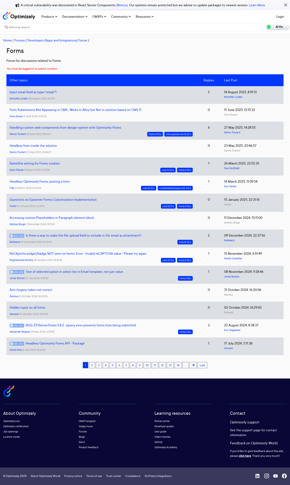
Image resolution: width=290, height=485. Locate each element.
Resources (145, 16)
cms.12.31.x (168, 206)
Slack (82, 442)
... (185, 365)
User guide (160, 431)
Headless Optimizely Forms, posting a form (40, 181)
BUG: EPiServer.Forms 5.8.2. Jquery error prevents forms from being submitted (81, 325)
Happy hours (86, 426)
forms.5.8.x (185, 278)
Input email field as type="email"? (33, 92)
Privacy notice (73, 476)
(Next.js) (122, 5)
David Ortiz (16, 350)
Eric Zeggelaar (232, 330)
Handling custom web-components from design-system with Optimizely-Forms (65, 127)
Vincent (228, 348)
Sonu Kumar (16, 116)
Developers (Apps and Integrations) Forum (57, 40)
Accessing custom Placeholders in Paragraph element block (52, 217)
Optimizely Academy (165, 447)
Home (7, 40)
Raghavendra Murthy (21, 260)
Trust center (113, 476)
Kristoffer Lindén (19, 98)
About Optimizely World (45, 476)
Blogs (82, 436)
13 (170, 365)
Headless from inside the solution (33, 145)
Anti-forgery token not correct (31, 289)
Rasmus (14, 296)
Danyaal (14, 314)
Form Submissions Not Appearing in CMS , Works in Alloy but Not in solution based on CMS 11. (76, 110)
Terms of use (94, 476)
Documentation (75, 16)
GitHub (158, 442)
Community (121, 16)
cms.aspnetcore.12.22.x (178, 134)
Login (280, 16)
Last (202, 365)
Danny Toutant (18, 134)
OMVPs (99, 16)
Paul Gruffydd (231, 168)
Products (49, 16)
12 (162, 365)
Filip (12, 188)
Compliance (132, 476)
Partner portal (162, 421)
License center (11, 436)
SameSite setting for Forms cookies (35, 163)
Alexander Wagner (20, 331)
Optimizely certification (16, 426)
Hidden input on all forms (27, 307)
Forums (19, 40)
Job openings (10, 431)
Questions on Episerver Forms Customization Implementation (53, 199)
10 (147, 365)
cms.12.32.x (168, 170)
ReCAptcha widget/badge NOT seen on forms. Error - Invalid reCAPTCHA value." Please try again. (78, 253)
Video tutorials (162, 436)
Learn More (257, 5)
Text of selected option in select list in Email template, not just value (74, 271)
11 (155, 365)
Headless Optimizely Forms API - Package (55, 343)
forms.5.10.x (155, 134)
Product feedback (88, 447)
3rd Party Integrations (158, 476)
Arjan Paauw (17, 170)
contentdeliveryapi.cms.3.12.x (175, 188)
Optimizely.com (11, 421)
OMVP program (87, 421)
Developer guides (164, 426)
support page (251, 430)
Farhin (13, 206)
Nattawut (15, 242)
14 (178, 365)
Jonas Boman (17, 278)
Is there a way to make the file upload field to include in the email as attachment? (83, 235)
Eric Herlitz (230, 186)
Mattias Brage (17, 224)
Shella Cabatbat (233, 258)
